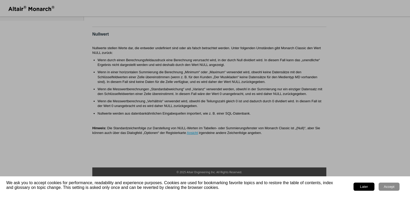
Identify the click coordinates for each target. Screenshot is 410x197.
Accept (389, 187)
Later (364, 187)
